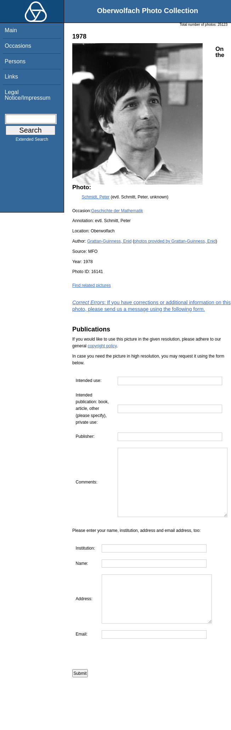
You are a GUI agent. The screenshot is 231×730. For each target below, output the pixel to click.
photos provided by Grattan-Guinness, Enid (175, 241)
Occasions (18, 46)
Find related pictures (91, 285)
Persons (15, 61)
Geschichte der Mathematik (117, 210)
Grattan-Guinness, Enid (109, 241)
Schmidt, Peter (95, 197)
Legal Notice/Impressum (27, 95)
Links (11, 77)
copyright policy (102, 345)
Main (11, 30)
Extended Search (32, 141)
